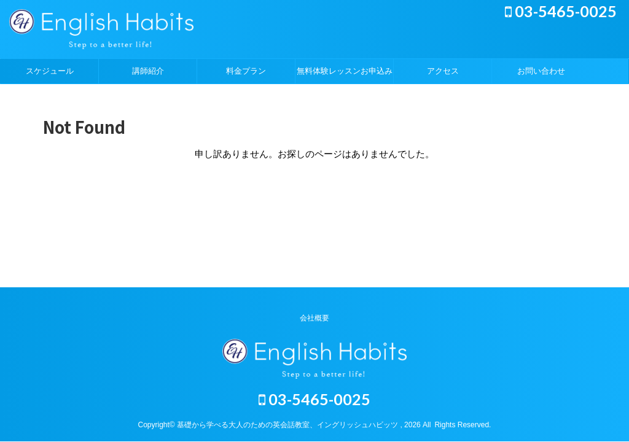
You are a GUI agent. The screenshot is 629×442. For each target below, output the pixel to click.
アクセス (443, 71)
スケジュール (50, 71)
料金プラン (246, 71)
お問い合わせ (541, 71)
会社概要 (314, 318)
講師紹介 (148, 71)
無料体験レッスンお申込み (345, 71)
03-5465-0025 (561, 11)
